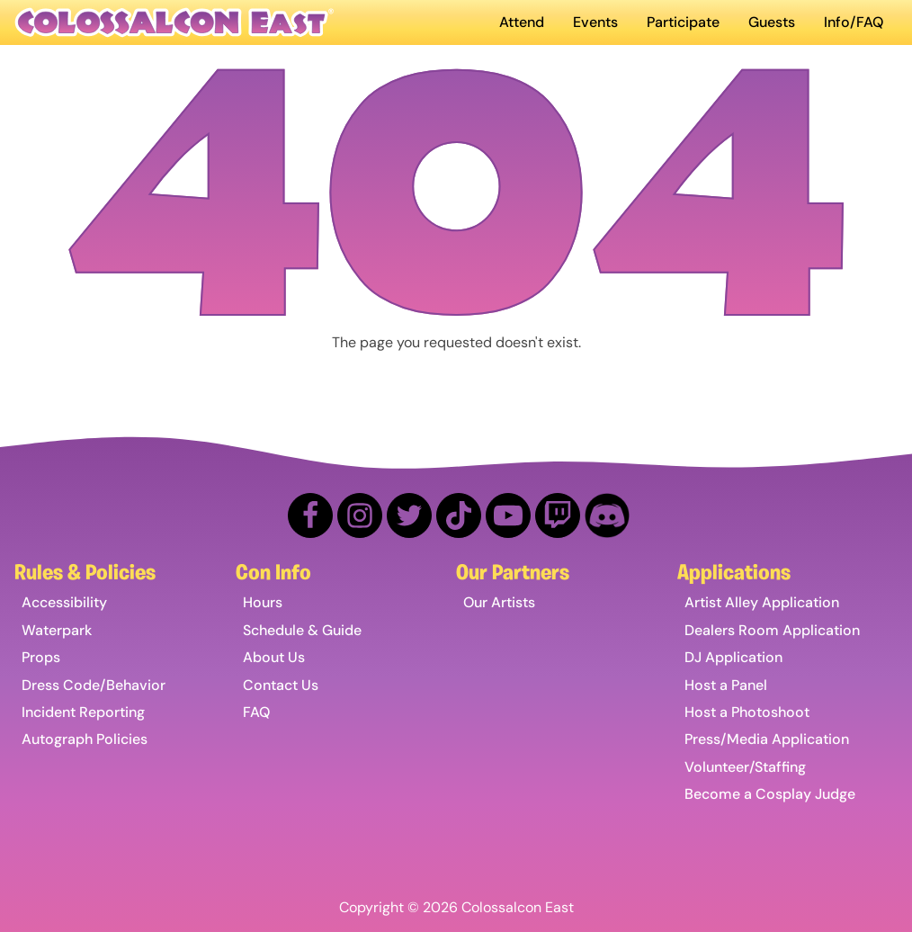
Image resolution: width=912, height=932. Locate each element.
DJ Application (733, 657)
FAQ (256, 712)
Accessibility (64, 602)
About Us (274, 657)
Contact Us (280, 685)
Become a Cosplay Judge (769, 793)
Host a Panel (725, 685)
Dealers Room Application (772, 630)
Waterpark (57, 630)
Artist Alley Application (761, 602)
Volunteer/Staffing (745, 766)
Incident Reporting (83, 712)
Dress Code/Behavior (93, 685)
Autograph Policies (85, 739)
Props (41, 657)
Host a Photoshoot (746, 712)
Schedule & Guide (302, 630)
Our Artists (499, 602)
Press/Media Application (766, 739)
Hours (262, 602)
